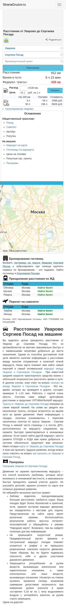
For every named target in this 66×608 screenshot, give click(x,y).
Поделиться (54, 39)
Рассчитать (33, 67)
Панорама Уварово (13, 466)
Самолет (11, 127)
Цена (12, 92)
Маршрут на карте (16, 145)
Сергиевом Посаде (28, 273)
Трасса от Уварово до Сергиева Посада (26, 404)
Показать (55, 90)
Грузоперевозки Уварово (19, 108)
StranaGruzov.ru (14, 4)
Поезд (9, 122)
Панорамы (12, 163)
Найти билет (45, 287)
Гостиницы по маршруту (20, 149)
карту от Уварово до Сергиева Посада (41, 446)
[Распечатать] (6, 41)
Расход (13, 87)
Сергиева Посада (37, 466)
